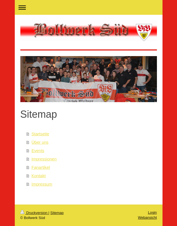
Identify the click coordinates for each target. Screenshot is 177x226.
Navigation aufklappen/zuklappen (88, 7)
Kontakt (38, 175)
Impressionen (44, 159)
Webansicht (147, 217)
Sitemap (57, 213)
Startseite (40, 133)
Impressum (41, 184)
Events (37, 150)
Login (152, 212)
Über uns (40, 142)
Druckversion (34, 213)
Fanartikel (40, 167)
